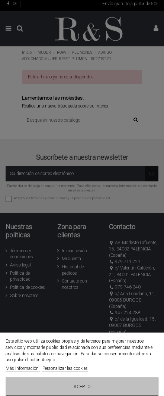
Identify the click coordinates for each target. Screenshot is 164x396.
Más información (23, 368)
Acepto (82, 386)
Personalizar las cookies (65, 368)
